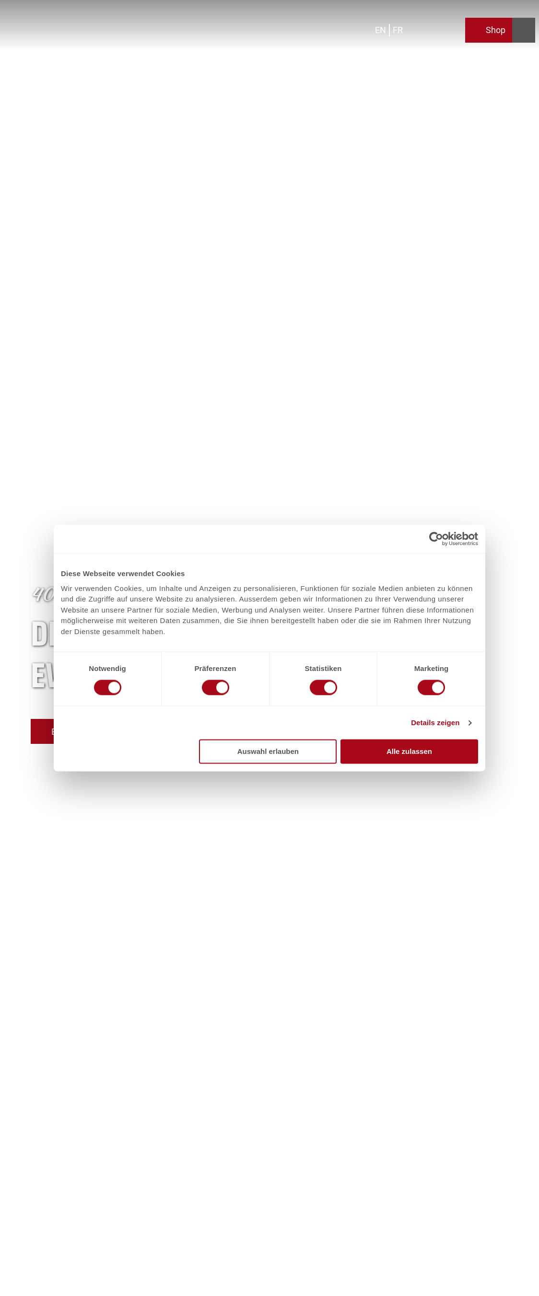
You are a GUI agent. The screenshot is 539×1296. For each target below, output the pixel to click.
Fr (398, 30)
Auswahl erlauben (268, 752)
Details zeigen (435, 722)
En (380, 30)
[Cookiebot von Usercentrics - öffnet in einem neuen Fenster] (436, 539)
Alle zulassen (409, 752)
